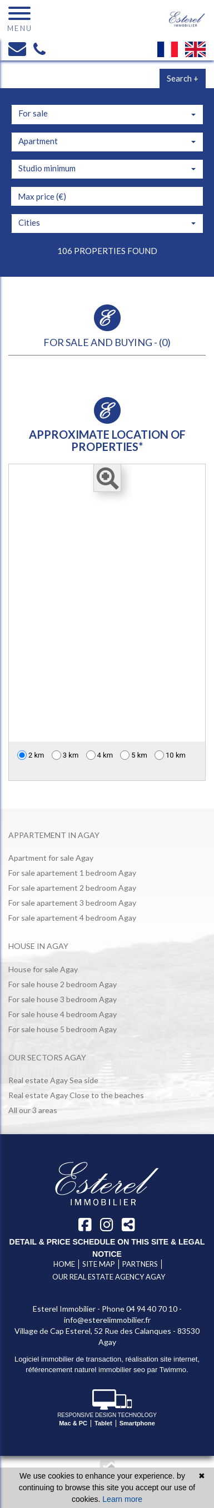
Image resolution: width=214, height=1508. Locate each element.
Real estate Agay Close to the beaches (76, 1095)
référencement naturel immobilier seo (86, 1369)
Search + (182, 78)
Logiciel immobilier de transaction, (69, 1359)
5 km (133, 755)
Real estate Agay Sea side (53, 1080)
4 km (99, 755)
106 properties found (107, 251)
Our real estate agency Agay (108, 1276)
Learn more (122, 1499)
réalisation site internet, (162, 1359)
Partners (140, 1264)
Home (64, 1264)
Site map (98, 1264)
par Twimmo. (167, 1369)
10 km (170, 755)
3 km (65, 755)
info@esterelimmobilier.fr (107, 1319)
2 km (30, 755)
